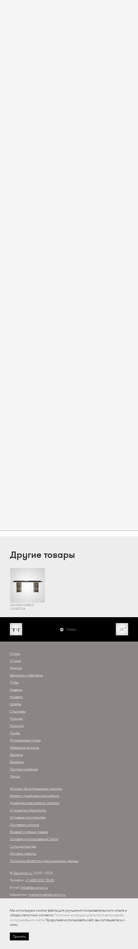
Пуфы (14, 682)
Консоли (17, 726)
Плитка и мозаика (24, 769)
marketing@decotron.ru (47, 895)
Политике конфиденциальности (79, 915)
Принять (19, 936)
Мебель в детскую (24, 748)
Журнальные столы (25, 740)
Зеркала (16, 755)
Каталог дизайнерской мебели (34, 796)
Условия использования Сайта (34, 839)
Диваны (16, 690)
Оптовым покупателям (28, 817)
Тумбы (15, 733)
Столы (15, 654)
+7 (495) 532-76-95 (39, 880)
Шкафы (15, 704)
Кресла (16, 668)
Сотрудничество (23, 846)
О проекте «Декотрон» (28, 810)
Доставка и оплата (24, 825)
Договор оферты (23, 854)
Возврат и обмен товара (29, 832)
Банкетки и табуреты (26, 675)
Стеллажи (18, 711)
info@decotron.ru (34, 887)
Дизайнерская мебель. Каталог (35, 803)
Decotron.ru (22, 873)
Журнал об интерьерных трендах (36, 789)
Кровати (16, 697)
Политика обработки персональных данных (44, 861)
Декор (15, 776)
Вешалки (17, 762)
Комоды (16, 718)
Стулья (15, 661)
